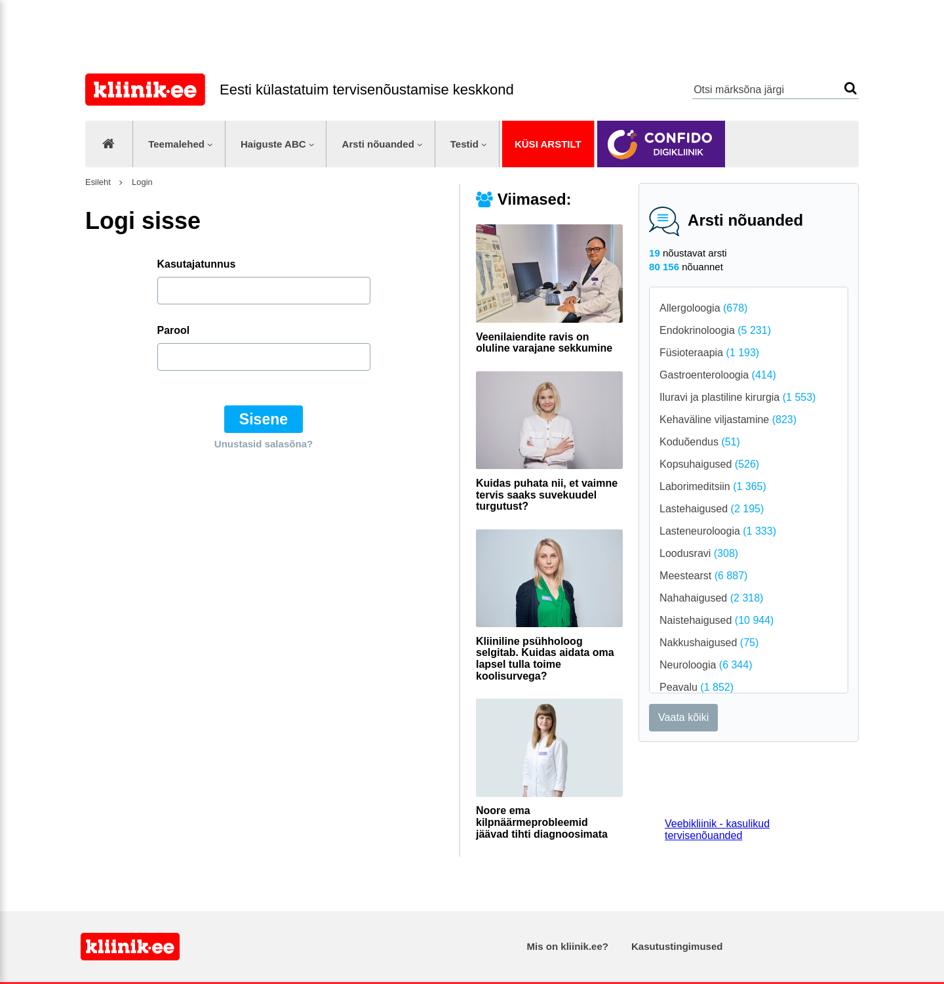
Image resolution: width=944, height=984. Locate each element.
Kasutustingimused (676, 946)
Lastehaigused (711, 508)
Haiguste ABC (273, 144)
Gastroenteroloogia (717, 374)
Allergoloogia (703, 308)
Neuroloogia (705, 664)
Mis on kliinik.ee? (567, 946)
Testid (464, 144)
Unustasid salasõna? (263, 443)
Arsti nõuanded (378, 144)
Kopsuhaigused (709, 464)
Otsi (850, 88)
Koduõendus (699, 441)
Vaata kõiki (683, 717)
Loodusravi (698, 553)
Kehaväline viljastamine (727, 419)
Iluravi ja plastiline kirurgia (737, 397)
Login (140, 182)
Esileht (98, 182)
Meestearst (703, 575)
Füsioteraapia (709, 352)
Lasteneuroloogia (717, 531)
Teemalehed (176, 144)
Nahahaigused (711, 598)
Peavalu (696, 687)
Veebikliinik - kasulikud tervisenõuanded (717, 829)
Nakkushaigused (708, 642)
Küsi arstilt (548, 144)
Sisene (263, 419)
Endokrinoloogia (715, 330)
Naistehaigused (716, 620)
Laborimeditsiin (712, 486)
